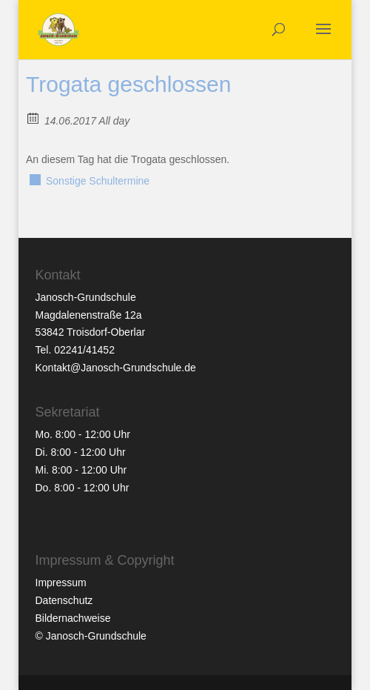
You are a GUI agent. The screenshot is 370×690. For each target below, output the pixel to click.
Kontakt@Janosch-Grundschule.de (116, 368)
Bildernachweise (73, 618)
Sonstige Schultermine (97, 181)
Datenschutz (64, 600)
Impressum (61, 582)
